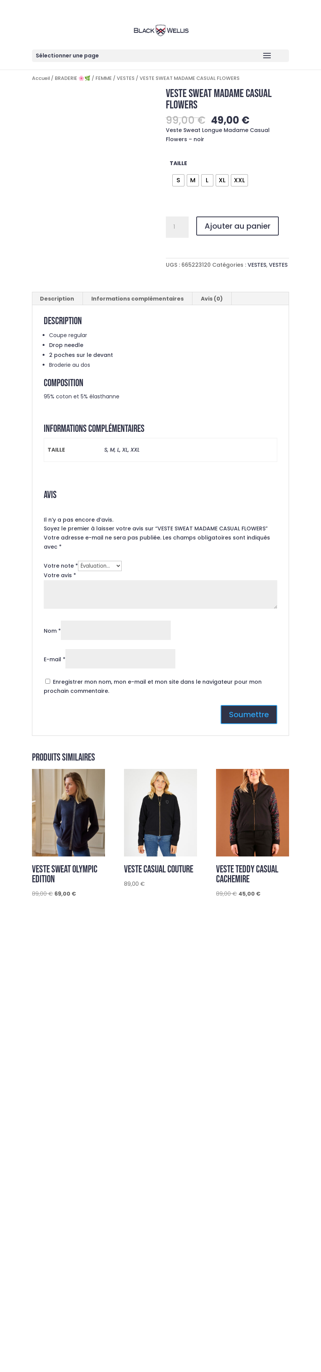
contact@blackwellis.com (83, 1051)
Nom (52, 631)
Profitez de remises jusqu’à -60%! (78, 1233)
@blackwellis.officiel (93, 1066)
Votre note (61, 566)
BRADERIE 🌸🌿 (73, 78)
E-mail (54, 659)
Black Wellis (80, 1080)
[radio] (178, 180)
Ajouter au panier (237, 226)
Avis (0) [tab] (212, 298)
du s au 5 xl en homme (59, 1195)
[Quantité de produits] (177, 227)
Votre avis (60, 575)
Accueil (41, 78)
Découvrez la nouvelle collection (77, 1218)
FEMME (103, 78)
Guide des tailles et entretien (72, 1017)
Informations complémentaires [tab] (137, 298)
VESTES (126, 78)
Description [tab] (57, 298)
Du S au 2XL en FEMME (58, 1206)
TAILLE (178, 163)
